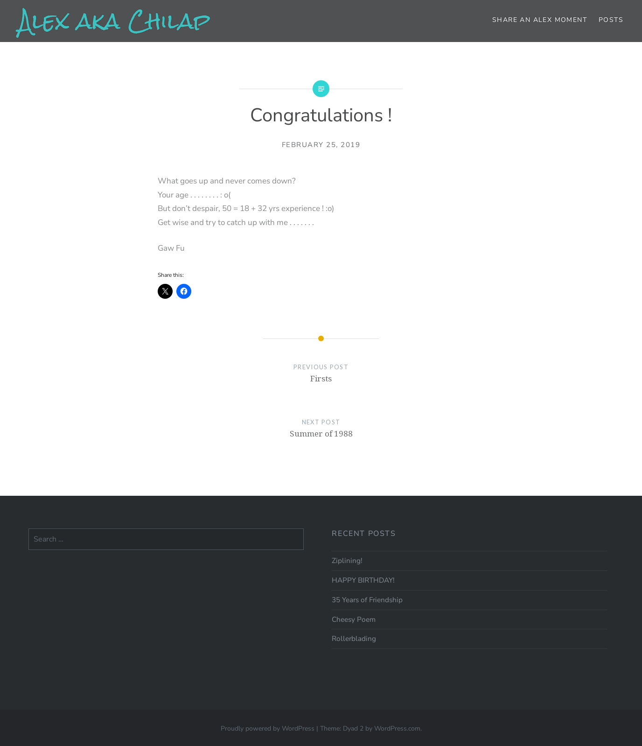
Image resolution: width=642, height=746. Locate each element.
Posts (611, 19)
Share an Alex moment (539, 19)
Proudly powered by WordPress (267, 728)
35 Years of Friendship (367, 600)
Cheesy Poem (354, 619)
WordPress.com (397, 728)
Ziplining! (347, 560)
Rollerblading (354, 638)
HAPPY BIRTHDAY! (363, 580)
